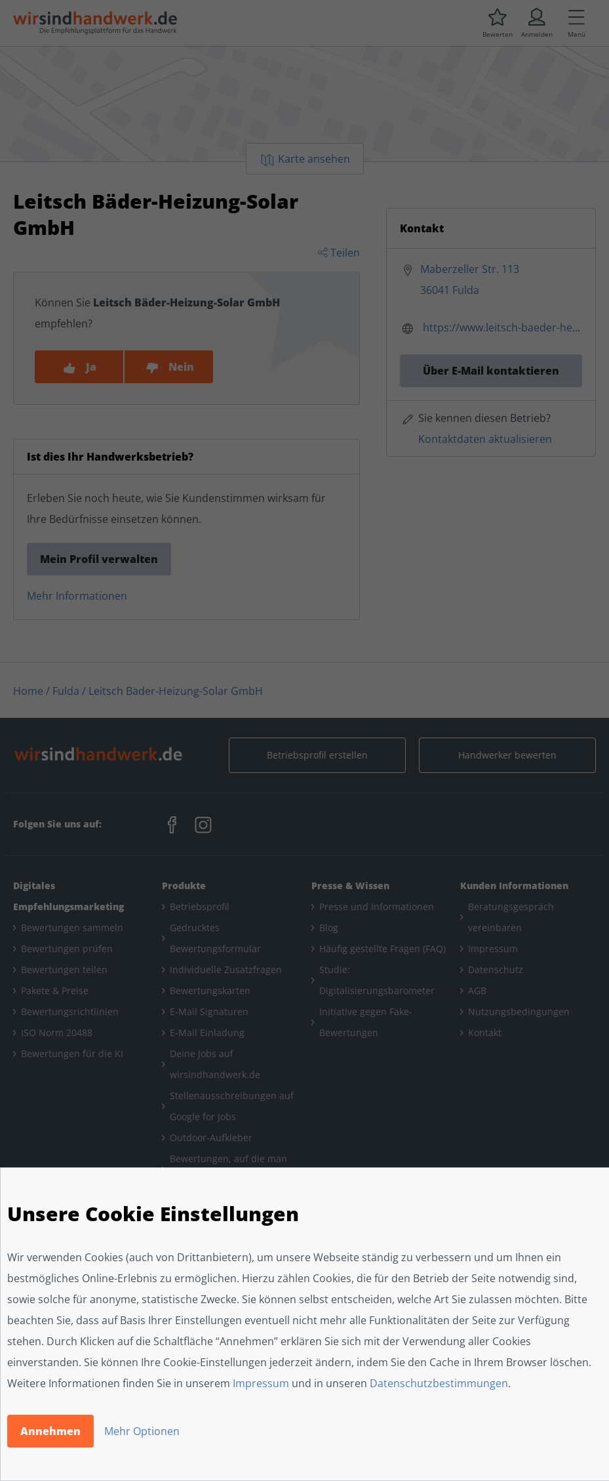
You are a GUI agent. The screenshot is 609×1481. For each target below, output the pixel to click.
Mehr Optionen (142, 1431)
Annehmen (50, 1431)
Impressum (261, 1383)
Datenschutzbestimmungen (439, 1383)
